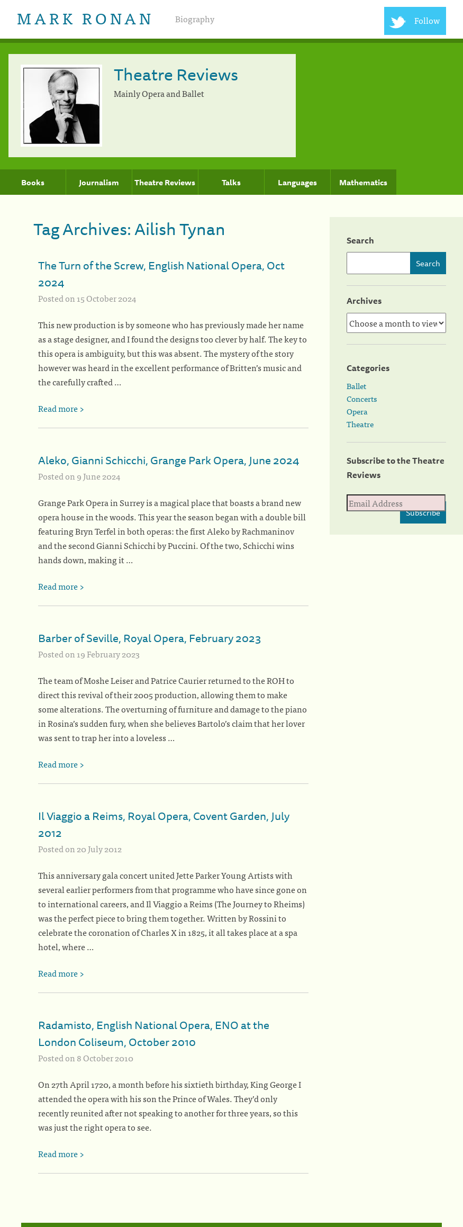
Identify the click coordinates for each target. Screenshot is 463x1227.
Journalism (99, 182)
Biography (194, 18)
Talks (231, 182)
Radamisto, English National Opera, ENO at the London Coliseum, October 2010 (153, 1033)
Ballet (356, 386)
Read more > (61, 408)
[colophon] (231, 1225)
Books (32, 182)
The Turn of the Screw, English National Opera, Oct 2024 (161, 273)
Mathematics (363, 182)
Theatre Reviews (164, 182)
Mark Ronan (85, 17)
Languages (297, 182)
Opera (357, 411)
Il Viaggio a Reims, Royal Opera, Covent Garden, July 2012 (163, 824)
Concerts (362, 398)
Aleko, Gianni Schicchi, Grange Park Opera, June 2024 (168, 460)
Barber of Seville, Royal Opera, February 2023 (149, 638)
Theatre (360, 424)
